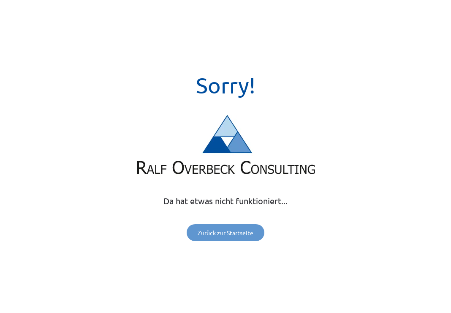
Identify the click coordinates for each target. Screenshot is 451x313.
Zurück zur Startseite (225, 232)
